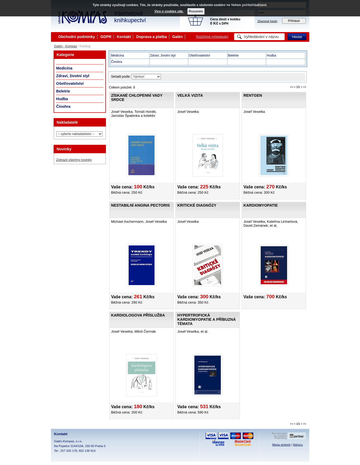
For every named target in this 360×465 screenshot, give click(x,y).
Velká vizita (190, 95)
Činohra (63, 106)
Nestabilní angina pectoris (140, 205)
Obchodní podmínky (76, 37)
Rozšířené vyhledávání (212, 37)
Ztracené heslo (267, 21)
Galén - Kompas (65, 46)
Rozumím (196, 11)
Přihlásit (294, 21)
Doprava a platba (151, 37)
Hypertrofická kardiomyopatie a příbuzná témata (206, 319)
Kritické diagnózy (196, 205)
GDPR (105, 37)
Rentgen (253, 95)
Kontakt (124, 37)
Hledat (297, 37)
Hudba (62, 99)
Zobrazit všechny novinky (74, 160)
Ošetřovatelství (70, 83)
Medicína (64, 68)
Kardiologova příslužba (138, 315)
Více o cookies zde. (168, 11)
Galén (177, 37)
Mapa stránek (281, 444)
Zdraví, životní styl (73, 76)
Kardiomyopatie (261, 205)
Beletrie (63, 91)
